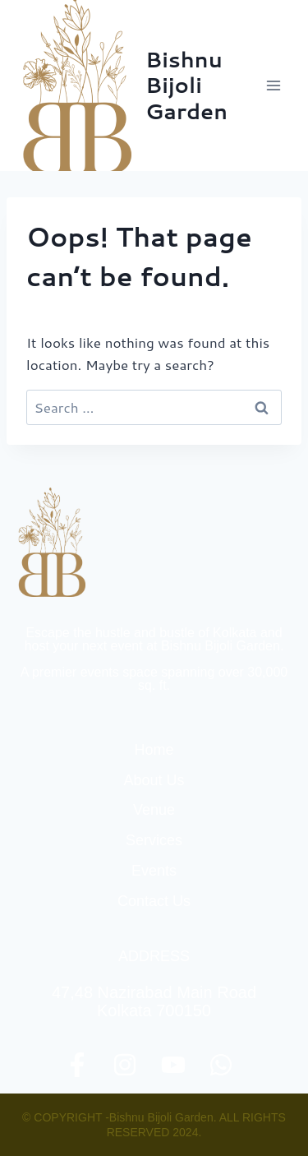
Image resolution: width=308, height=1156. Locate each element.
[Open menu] (273, 85)
